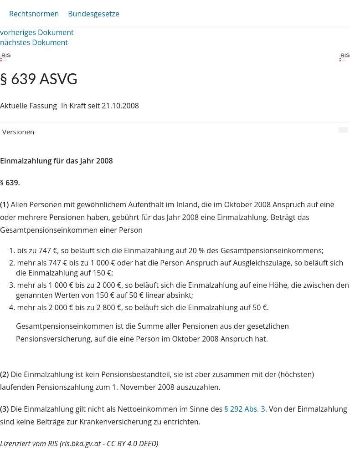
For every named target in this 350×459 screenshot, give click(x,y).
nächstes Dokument (34, 42)
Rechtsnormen (34, 14)
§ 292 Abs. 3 (245, 409)
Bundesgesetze (93, 14)
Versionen (18, 131)
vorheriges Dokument (37, 32)
